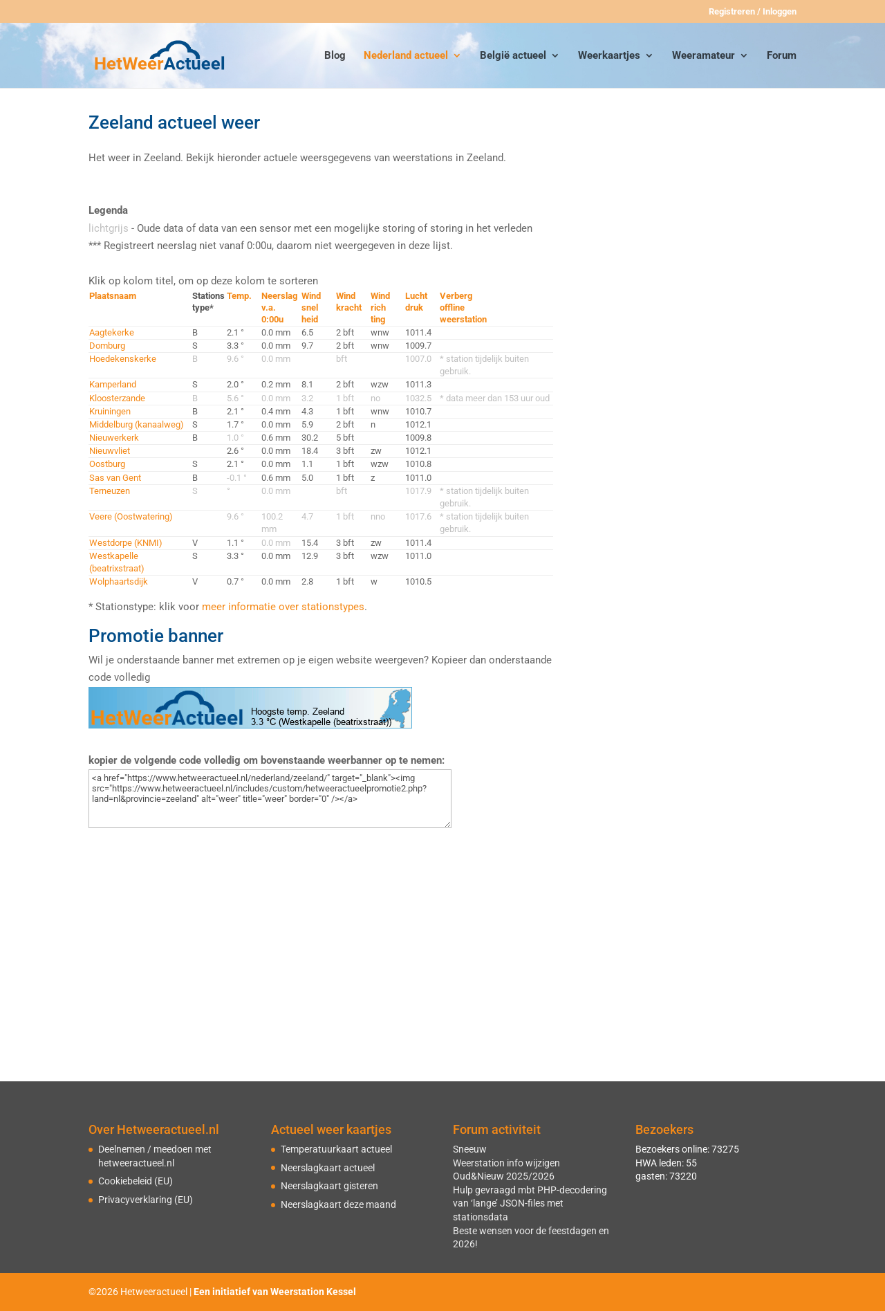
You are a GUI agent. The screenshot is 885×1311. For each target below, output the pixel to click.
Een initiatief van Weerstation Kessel (275, 1291)
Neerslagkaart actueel (328, 1167)
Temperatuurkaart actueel (336, 1149)
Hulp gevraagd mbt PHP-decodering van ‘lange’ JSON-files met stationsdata (530, 1203)
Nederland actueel (406, 56)
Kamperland (112, 384)
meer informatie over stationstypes (283, 607)
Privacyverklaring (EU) (145, 1199)
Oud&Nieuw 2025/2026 (504, 1176)
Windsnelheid (311, 307)
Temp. (239, 296)
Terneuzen (109, 491)
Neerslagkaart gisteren (329, 1185)
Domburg (107, 345)
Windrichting (380, 307)
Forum (781, 56)
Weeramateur (703, 56)
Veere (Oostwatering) (131, 516)
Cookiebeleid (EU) (135, 1180)
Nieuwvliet (109, 451)
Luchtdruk (416, 302)
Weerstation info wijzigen (506, 1162)
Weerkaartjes (609, 56)
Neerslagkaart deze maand (338, 1204)
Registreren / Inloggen (752, 12)
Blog (335, 56)
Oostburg (107, 464)
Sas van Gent (115, 478)
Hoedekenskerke (122, 359)
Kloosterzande (117, 398)
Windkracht (349, 302)
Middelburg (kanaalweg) (136, 424)
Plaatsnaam (112, 296)
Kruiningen (110, 411)
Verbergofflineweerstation (463, 307)
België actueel (513, 56)
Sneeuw (470, 1149)
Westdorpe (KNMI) (125, 543)
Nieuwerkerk (114, 437)
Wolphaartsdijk (118, 581)
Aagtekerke (111, 332)
